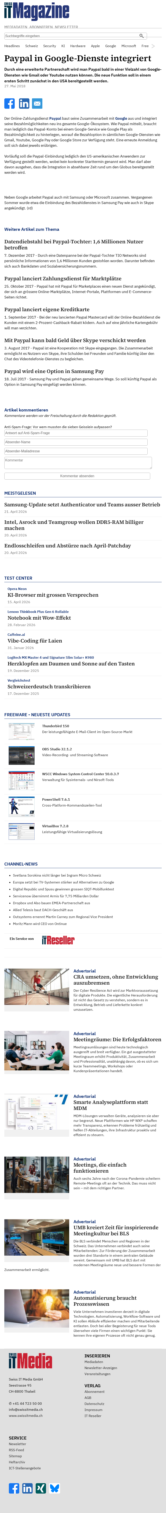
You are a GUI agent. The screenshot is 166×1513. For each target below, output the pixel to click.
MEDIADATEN (15, 27)
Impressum (93, 1410)
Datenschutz (94, 1403)
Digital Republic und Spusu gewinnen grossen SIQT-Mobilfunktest (63, 889)
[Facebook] (10, 107)
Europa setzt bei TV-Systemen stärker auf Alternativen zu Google (63, 882)
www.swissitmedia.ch (26, 1415)
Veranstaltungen (97, 1374)
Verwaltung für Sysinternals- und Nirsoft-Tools (78, 780)
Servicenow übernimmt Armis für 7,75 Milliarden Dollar (56, 896)
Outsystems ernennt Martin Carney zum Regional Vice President (63, 917)
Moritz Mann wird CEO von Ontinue (40, 924)
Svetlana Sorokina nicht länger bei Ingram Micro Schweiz (57, 875)
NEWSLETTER (66, 27)
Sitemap (15, 1456)
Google (121, 118)
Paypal (55, 118)
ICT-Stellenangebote (25, 1468)
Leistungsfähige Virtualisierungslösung (72, 832)
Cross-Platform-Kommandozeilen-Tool (72, 805)
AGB (88, 1397)
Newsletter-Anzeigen (101, 1368)
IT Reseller (93, 1416)
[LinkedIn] (24, 107)
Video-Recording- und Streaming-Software (75, 755)
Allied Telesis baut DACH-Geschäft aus (43, 910)
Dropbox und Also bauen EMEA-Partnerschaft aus (51, 903)
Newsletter (17, 1444)
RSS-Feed (16, 1450)
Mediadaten (94, 1362)
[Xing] (42, 1492)
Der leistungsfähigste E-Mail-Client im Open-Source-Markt (87, 732)
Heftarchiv (17, 1462)
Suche (117, 27)
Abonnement (95, 1391)
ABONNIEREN (41, 27)
